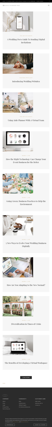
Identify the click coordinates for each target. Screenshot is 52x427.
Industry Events (22, 403)
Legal (4, 405)
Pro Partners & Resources (24, 407)
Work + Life (26, 155)
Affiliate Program (22, 405)
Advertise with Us (39, 403)
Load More (26, 377)
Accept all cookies (40, 424)
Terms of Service (6, 408)
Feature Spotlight (26, 77)
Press (4, 403)
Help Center (38, 401)
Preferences (10, 424)
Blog (20, 401)
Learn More (40, 1)
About (4, 401)
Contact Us (37, 405)
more (4, 383)
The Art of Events (26, 35)
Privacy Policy (6, 407)
